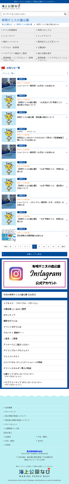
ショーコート (9, 36)
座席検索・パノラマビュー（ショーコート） (52, 59)
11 (48, 246)
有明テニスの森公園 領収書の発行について (35, 117)
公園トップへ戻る (34, 254)
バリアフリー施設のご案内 (15, 53)
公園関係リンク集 (12, 428)
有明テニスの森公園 (24, 24)
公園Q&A (42, 47)
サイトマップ (10, 412)
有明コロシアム (45, 30)
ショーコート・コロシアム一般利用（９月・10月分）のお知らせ (40, 203)
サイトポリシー (11, 424)
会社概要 (8, 408)
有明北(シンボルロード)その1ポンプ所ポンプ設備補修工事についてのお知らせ (40, 139)
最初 (5, 246)
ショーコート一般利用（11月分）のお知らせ (36, 152)
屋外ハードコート (11, 42)
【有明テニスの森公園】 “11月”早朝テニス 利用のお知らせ (40, 170)
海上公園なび (7, 24)
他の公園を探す (45, 53)
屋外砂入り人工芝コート (48, 42)
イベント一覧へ (8, 73)
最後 (63, 246)
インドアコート (45, 36)
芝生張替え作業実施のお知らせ (30, 236)
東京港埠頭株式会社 (34, 451)
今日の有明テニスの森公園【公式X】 (20, 295)
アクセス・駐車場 (11, 47)
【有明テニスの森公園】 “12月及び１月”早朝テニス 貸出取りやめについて (40, 103)
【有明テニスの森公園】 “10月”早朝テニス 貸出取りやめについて (40, 187)
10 (44, 246)
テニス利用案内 (10, 30)
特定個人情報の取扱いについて (17, 420)
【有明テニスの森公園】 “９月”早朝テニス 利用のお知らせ (40, 220)
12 (53, 246)
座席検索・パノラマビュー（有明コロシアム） (18, 59)
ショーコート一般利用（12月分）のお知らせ (36, 86)
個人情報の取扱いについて (15, 416)
